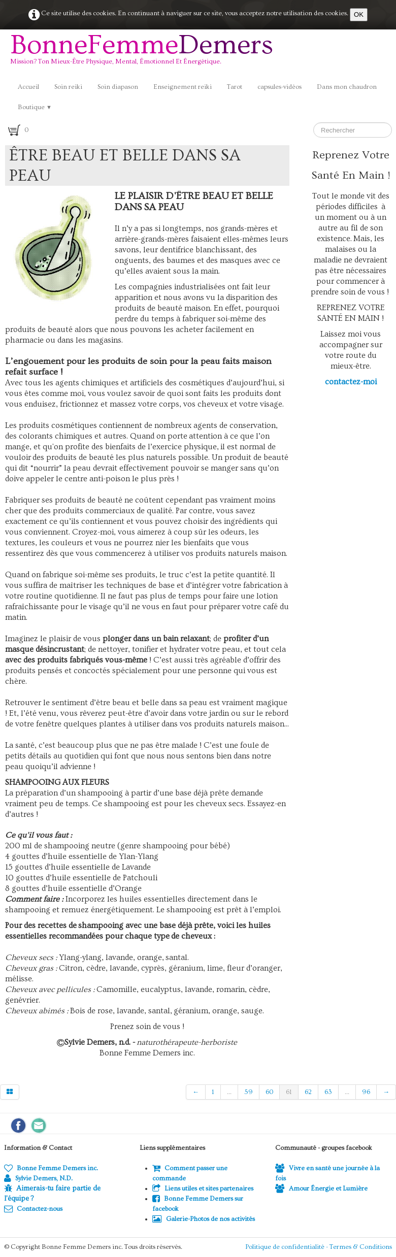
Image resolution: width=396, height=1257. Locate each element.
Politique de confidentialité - (287, 1246)
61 (289, 1092)
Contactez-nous (33, 1208)
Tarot (234, 86)
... (229, 1092)
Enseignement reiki (182, 86)
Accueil (28, 86)
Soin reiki (68, 86)
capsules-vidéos (279, 86)
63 (328, 1092)
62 (308, 1092)
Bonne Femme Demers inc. (51, 1168)
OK (359, 14)
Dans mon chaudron (347, 86)
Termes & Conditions (360, 1246)
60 (269, 1092)
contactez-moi (351, 381)
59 (248, 1092)
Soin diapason (117, 86)
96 (366, 1092)
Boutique (35, 107)
